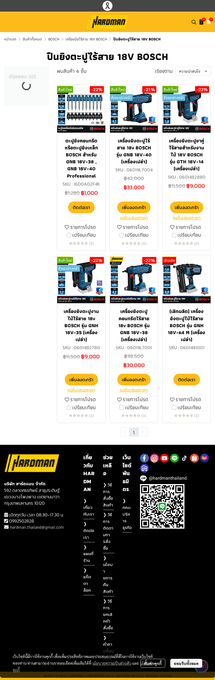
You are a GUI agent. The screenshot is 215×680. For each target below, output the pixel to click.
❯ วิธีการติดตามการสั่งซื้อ (108, 531)
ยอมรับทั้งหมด (186, 663)
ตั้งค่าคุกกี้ (153, 663)
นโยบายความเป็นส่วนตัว (111, 663)
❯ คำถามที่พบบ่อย (108, 647)
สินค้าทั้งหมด (32, 39)
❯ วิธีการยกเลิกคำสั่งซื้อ (108, 614)
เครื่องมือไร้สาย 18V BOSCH (86, 39)
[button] (194, 22)
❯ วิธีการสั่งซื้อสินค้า (108, 495)
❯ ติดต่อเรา (88, 530)
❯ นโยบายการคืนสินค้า (108, 574)
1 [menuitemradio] (134, 431)
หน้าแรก (10, 39)
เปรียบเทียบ (84, 235)
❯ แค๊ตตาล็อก (87, 580)
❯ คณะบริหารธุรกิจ (127, 514)
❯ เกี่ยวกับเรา (88, 507)
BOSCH (53, 39)
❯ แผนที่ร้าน (88, 554)
